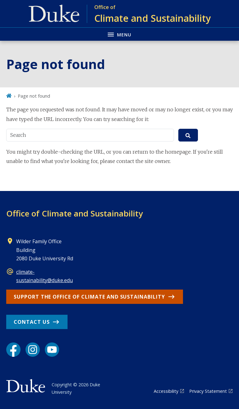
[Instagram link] (33, 349)
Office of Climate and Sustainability (74, 213)
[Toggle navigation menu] (119, 34)
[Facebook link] (13, 349)
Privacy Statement (208, 391)
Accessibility (166, 391)
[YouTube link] (52, 349)
